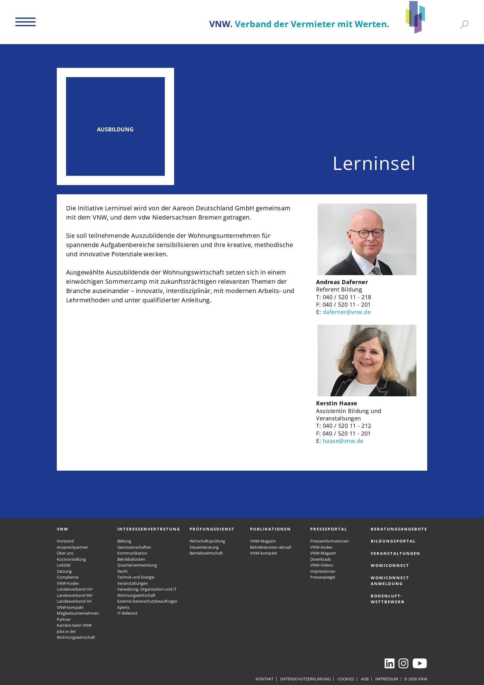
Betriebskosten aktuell (270, 547)
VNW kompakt (70, 607)
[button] (25, 22)
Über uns (65, 553)
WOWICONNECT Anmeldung (390, 581)
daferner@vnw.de (347, 312)
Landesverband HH (75, 589)
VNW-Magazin (263, 541)
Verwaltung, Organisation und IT (147, 589)
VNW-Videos (321, 565)
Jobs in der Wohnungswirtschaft (76, 634)
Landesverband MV (75, 595)
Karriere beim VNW (74, 625)
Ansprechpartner (72, 547)
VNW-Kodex (68, 583)
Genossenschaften (134, 547)
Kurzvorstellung (71, 559)
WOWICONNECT (390, 565)
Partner (64, 619)
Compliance (67, 577)
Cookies (345, 679)
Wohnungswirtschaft (136, 595)
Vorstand (65, 541)
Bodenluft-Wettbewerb (388, 599)
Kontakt (264, 679)
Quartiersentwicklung (137, 565)
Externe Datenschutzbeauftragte (147, 601)
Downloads (320, 559)
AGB (365, 679)
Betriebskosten (131, 559)
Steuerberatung (204, 547)
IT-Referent (127, 613)
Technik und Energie (135, 577)
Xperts (123, 607)
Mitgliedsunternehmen (78, 613)
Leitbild (63, 565)
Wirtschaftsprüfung (207, 541)
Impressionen (323, 571)
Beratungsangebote (399, 529)
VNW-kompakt (263, 553)
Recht (122, 571)
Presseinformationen (329, 541)
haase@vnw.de (343, 440)
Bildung (124, 541)
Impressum (386, 679)
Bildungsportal (393, 541)
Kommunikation (132, 553)
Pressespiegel (322, 577)
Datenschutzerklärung (305, 679)
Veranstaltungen (132, 583)
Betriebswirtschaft (206, 553)
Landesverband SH (74, 601)
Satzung (64, 571)
